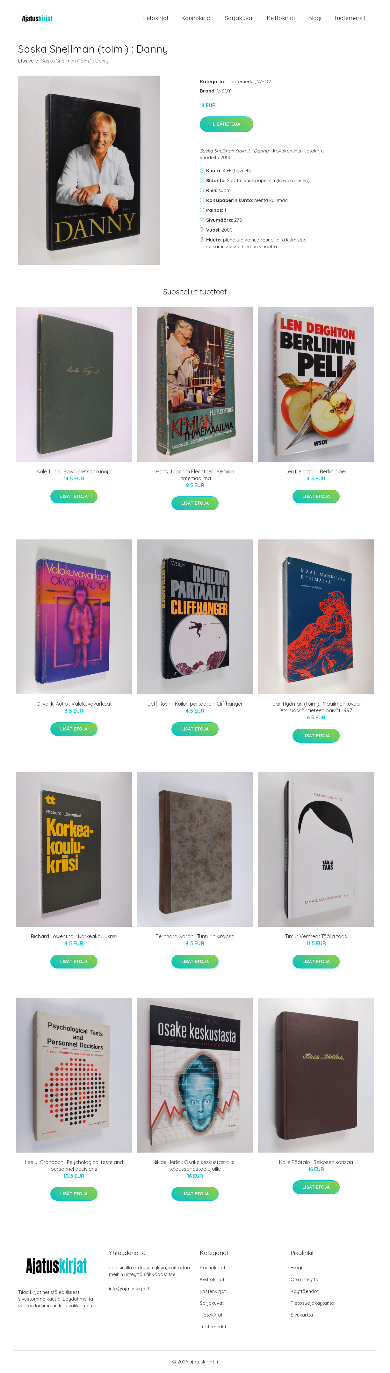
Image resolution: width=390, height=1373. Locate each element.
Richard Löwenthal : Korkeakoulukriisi (74, 936)
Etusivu (25, 61)
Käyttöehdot (305, 1291)
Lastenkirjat (213, 1291)
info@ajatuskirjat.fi (130, 1289)
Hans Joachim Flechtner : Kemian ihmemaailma (195, 475)
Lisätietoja (226, 125)
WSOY (264, 82)
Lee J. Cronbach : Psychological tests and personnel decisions (74, 1165)
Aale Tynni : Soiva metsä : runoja (74, 472)
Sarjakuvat (239, 18)
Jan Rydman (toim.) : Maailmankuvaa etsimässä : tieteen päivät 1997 (316, 707)
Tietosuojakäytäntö (312, 1303)
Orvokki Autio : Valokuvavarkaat (74, 704)
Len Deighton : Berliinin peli (316, 472)
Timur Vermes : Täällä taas (316, 936)
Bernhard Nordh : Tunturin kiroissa (195, 936)
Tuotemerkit (349, 18)
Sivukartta (302, 1315)
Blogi (314, 18)
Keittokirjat (281, 18)
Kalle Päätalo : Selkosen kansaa (316, 1162)
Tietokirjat (155, 18)
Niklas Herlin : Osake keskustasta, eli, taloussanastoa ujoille (195, 1165)
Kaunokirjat (196, 18)
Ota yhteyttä (304, 1280)
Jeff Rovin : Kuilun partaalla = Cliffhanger (195, 704)
